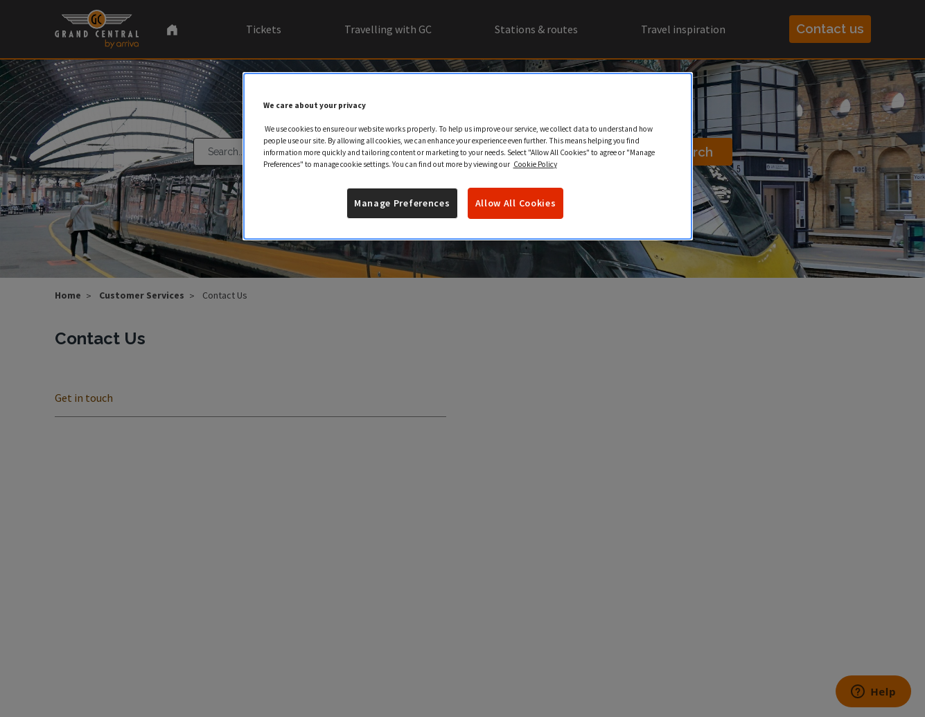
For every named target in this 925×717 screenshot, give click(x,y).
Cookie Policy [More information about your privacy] (535, 164)
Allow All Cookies (515, 203)
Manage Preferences (402, 203)
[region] (468, 156)
